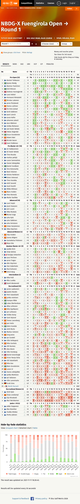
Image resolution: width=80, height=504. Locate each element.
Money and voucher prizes (63, 52)
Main (2, 8)
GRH (28, 64)
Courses (51, 3)
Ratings (29, 53)
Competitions (26, 3)
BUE (22, 64)
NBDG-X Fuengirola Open (31, 23)
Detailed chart (25, 428)
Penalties (50, 64)
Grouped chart (12, 428)
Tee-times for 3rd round (62, 54)
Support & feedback (20, 498)
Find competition (11, 8)
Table (35, 428)
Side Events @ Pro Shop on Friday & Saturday (66, 58)
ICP (41, 64)
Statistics (40, 3)
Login (64, 3)
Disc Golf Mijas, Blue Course (39, 38)
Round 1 (11, 29)
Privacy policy (41, 498)
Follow (69, 9)
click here (16, 53)
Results (6, 64)
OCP (35, 64)
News (15, 64)
